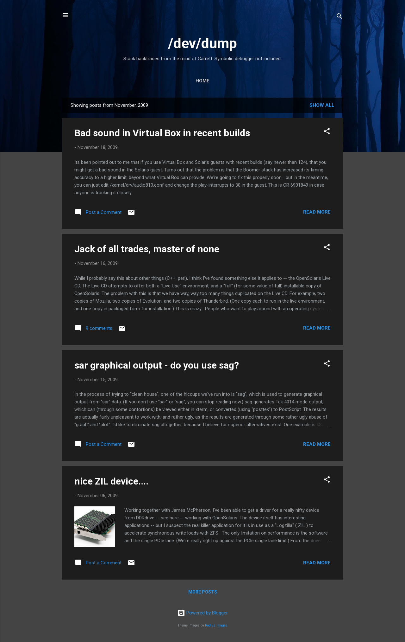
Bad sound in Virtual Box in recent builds (162, 132)
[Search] (339, 17)
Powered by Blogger (203, 613)
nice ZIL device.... (111, 481)
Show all (321, 105)
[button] (327, 132)
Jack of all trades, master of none (146, 248)
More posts (202, 591)
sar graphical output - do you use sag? (156, 365)
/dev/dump (202, 43)
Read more (317, 212)
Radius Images (216, 625)
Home (202, 81)
